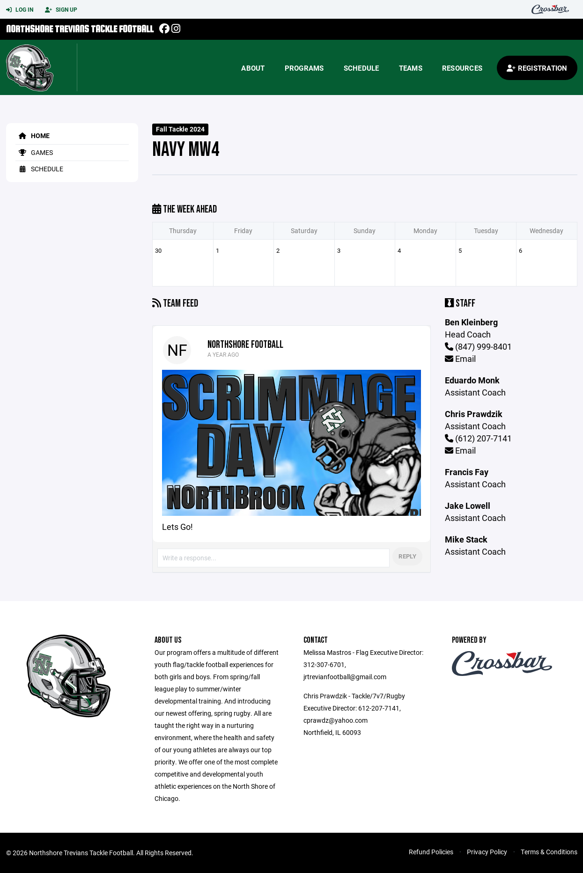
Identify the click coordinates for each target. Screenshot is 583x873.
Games (34, 152)
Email (460, 358)
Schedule (361, 68)
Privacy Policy (487, 851)
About (253, 68)
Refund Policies (431, 851)
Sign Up (61, 10)
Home (32, 135)
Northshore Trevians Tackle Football (80, 28)
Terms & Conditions (549, 851)
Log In (19, 10)
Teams (410, 68)
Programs (304, 68)
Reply (407, 556)
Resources (462, 68)
